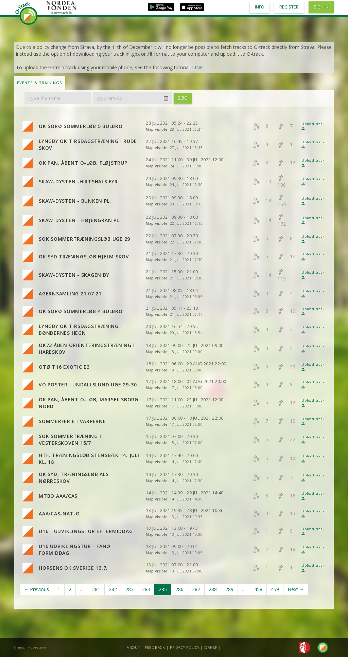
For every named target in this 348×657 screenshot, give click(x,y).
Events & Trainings (39, 82)
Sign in (321, 7)
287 (196, 589)
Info (259, 7)
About (133, 647)
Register (289, 7)
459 (275, 589)
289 (229, 589)
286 (179, 589)
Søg (183, 98)
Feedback (155, 647)
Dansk (211, 647)
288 (213, 589)
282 (113, 589)
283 (129, 589)
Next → (296, 589)
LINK (197, 67)
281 (96, 589)
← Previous (36, 589)
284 (146, 589)
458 (258, 589)
